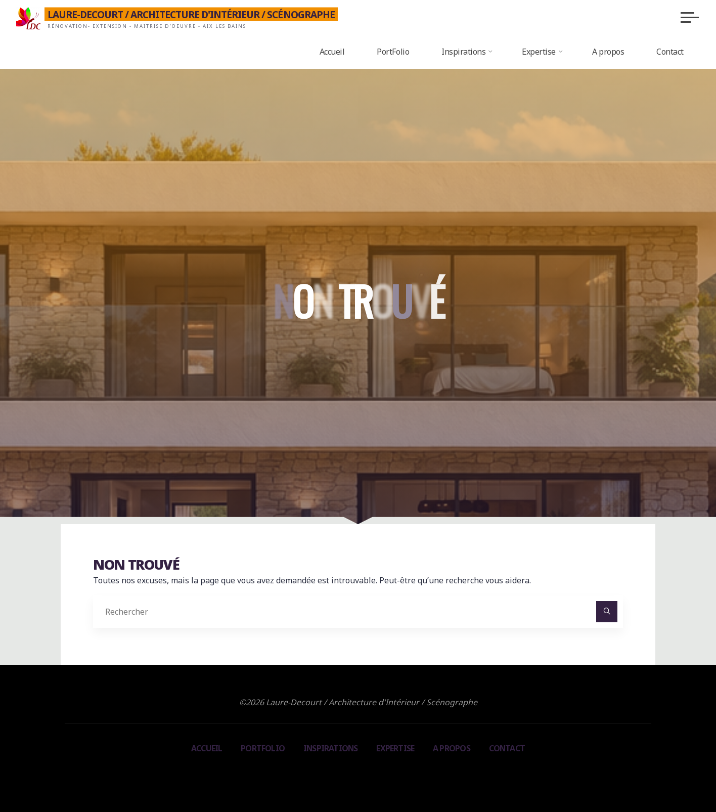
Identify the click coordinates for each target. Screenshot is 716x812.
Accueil (205, 748)
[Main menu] (686, 17)
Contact (507, 748)
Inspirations (329, 748)
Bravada (356, 774)
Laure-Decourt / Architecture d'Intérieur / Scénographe (195, 14)
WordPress (403, 774)
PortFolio (262, 748)
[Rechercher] (606, 612)
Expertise (396, 748)
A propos (452, 748)
